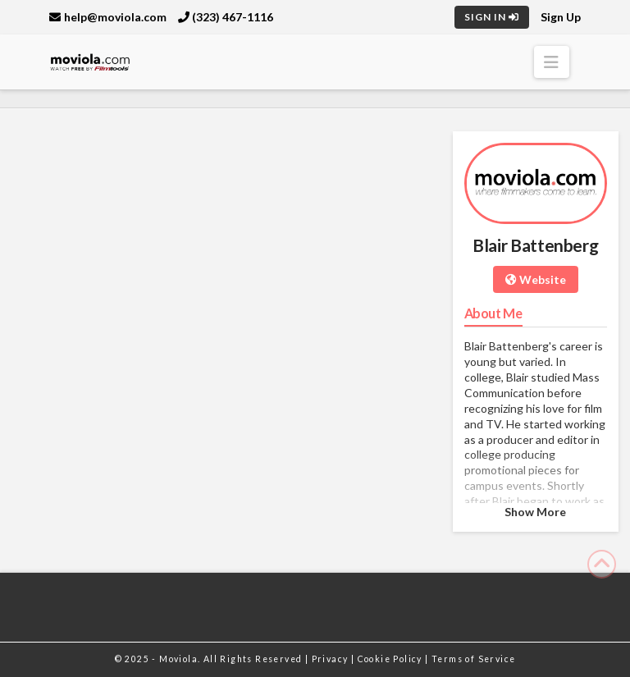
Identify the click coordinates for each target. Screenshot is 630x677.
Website (535, 279)
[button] (551, 62)
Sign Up (561, 17)
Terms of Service (473, 659)
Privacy (331, 659)
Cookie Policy (392, 659)
